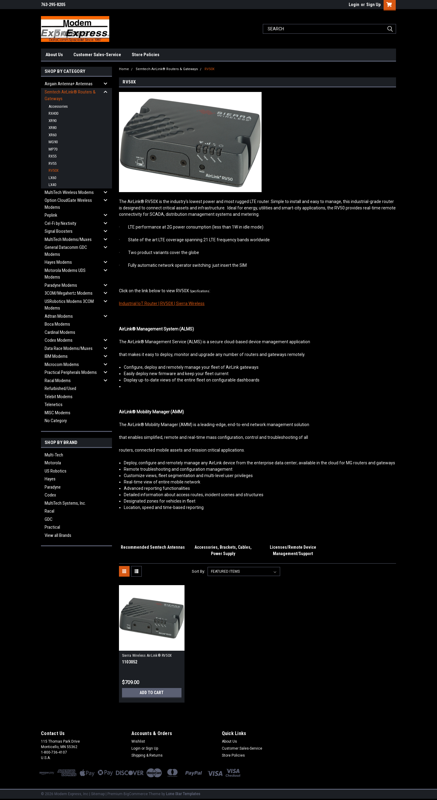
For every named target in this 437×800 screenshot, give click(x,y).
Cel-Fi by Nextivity (60, 223)
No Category (56, 420)
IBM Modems (56, 356)
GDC (49, 519)
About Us (54, 54)
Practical (52, 527)
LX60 (52, 177)
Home (124, 69)
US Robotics (55, 471)
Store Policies (145, 54)
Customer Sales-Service (97, 54)
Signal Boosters (59, 231)
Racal (49, 511)
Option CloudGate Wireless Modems (68, 204)
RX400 (53, 113)
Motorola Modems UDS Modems (65, 274)
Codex (50, 495)
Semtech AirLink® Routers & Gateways (70, 95)
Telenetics (54, 404)
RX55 (52, 156)
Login (354, 4)
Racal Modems (58, 380)
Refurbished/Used (60, 388)
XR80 (52, 127)
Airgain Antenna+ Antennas (69, 83)
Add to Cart (152, 692)
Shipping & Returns (147, 755)
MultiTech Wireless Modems (69, 192)
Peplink (51, 215)
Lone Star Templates (183, 794)
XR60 (52, 135)
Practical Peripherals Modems (71, 372)
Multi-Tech (54, 455)
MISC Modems (57, 412)
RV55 (52, 163)
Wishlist (138, 741)
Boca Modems (57, 324)
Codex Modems (59, 340)
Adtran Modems (59, 316)
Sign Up (373, 4)
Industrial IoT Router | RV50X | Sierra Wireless (162, 303)
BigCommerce (136, 794)
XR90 (52, 120)
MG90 (53, 142)
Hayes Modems (58, 262)
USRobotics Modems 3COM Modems (69, 305)
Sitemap (98, 794)
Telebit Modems (59, 396)
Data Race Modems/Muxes (69, 348)
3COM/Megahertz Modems (69, 293)
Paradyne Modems (61, 285)
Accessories (58, 106)
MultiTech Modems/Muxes (68, 239)
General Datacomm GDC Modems (66, 251)
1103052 (129, 661)
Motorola (53, 463)
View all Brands (58, 535)
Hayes (50, 479)
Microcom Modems (62, 364)
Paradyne (53, 487)
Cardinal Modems (60, 332)
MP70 (53, 149)
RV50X (54, 170)
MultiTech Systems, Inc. (65, 503)
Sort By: (198, 571)
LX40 (52, 184)
